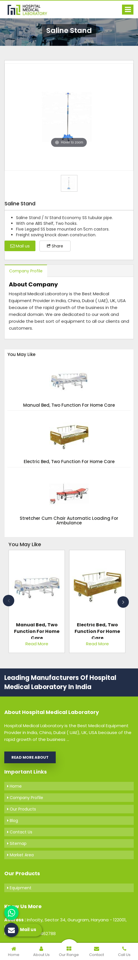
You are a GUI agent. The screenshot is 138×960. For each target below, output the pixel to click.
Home (14, 786)
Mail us (20, 246)
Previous (8, 600)
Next (123, 602)
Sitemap (17, 843)
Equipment (19, 888)
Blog (12, 820)
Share (55, 246)
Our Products (21, 809)
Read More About (30, 757)
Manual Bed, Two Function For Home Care (69, 405)
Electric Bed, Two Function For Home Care (69, 461)
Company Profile (26, 271)
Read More (36, 644)
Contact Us (19, 832)
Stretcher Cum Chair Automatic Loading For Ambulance (69, 521)
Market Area (20, 855)
